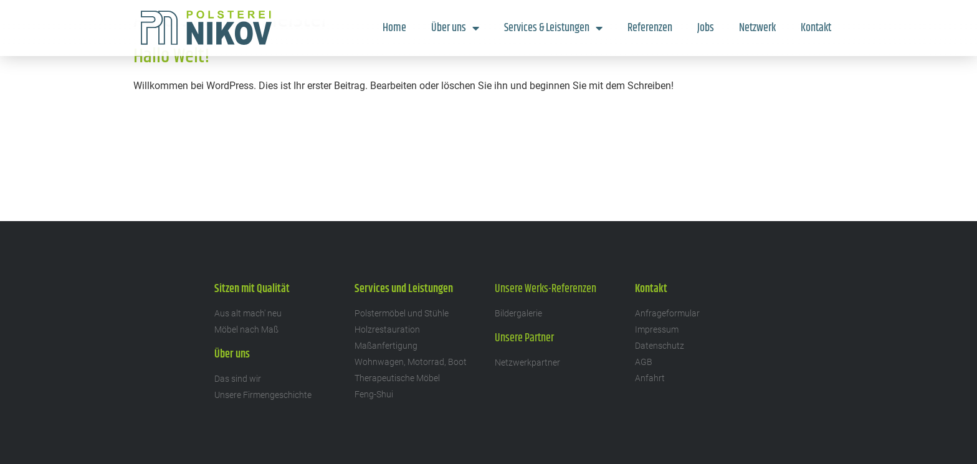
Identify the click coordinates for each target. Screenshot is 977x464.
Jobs (705, 28)
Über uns (455, 28)
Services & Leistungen (553, 28)
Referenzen (649, 28)
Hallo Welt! (171, 56)
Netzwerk (757, 28)
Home (394, 28)
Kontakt (816, 28)
